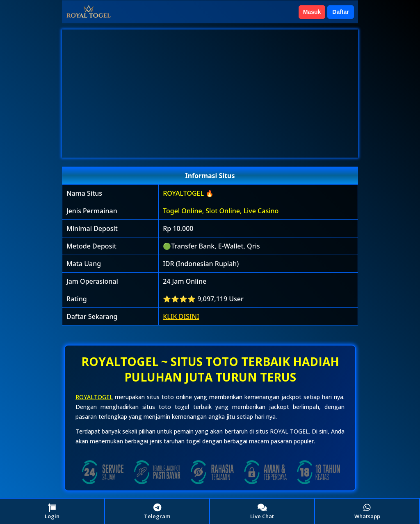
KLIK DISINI (181, 316)
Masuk (312, 12)
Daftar (340, 12)
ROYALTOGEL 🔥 (188, 193)
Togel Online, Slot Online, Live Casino (220, 210)
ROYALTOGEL (94, 397)
